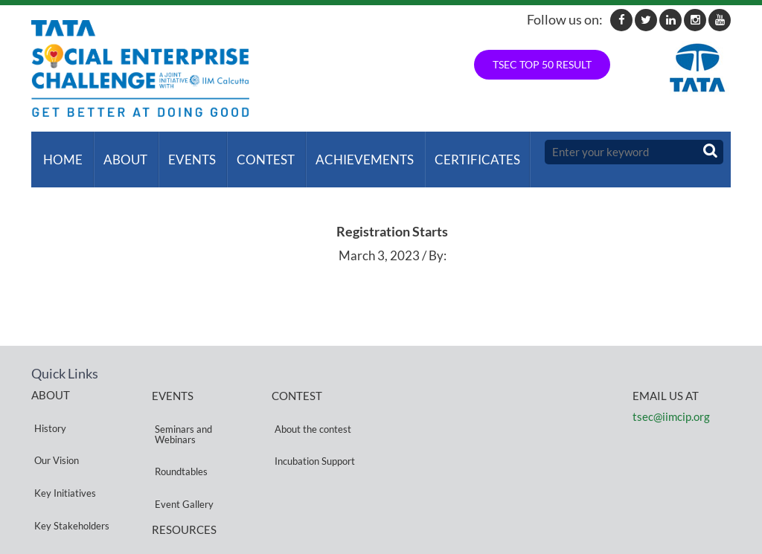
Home (60, 152)
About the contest (310, 406)
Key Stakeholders (68, 459)
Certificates (459, 152)
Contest (254, 152)
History (47, 405)
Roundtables (178, 434)
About (119, 152)
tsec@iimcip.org (671, 401)
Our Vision (53, 423)
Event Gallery (181, 452)
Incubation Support (312, 424)
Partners (49, 477)
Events (183, 152)
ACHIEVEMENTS (350, 152)
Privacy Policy (181, 496)
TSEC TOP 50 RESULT (542, 64)
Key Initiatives (62, 441)
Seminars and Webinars (180, 411)
